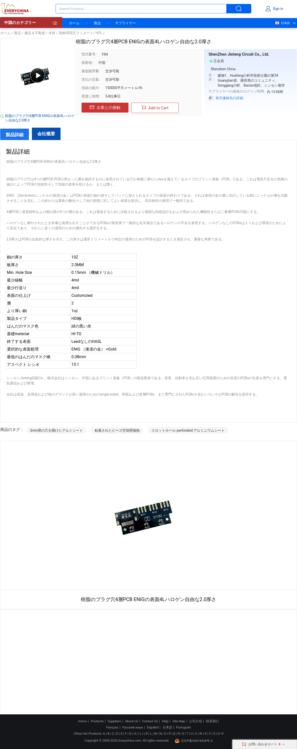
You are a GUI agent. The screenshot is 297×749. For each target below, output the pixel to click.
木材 (51, 33)
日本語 (282, 23)
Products (97, 721)
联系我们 (212, 721)
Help (165, 721)
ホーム (74, 23)
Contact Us (150, 721)
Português (183, 727)
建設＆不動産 (34, 33)
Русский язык (132, 727)
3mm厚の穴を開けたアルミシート (56, 430)
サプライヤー (125, 23)
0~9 (220, 733)
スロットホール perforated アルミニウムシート (188, 430)
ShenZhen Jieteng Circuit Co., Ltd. (239, 54)
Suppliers (114, 721)
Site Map (178, 721)
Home (82, 721)
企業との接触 (105, 107)
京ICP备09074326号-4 (194, 741)
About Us (131, 721)
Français (112, 727)
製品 (97, 23)
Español (152, 727)
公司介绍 (195, 721)
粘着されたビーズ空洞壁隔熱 (117, 430)
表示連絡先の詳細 (229, 98)
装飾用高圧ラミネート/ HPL (80, 33)
